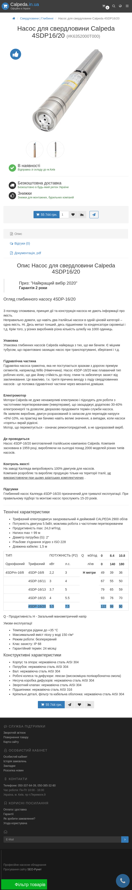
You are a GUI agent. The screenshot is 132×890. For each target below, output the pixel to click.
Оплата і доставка (15, 809)
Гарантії (8, 814)
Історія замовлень (14, 761)
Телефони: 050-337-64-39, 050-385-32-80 (29, 785)
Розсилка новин (13, 770)
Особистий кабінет (15, 756)
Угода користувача (15, 823)
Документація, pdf (25, 253)
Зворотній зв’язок (14, 732)
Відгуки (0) (19, 243)
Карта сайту (11, 741)
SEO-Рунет (34, 869)
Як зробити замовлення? (19, 818)
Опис (15, 234)
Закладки (9, 765)
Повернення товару (15, 737)
